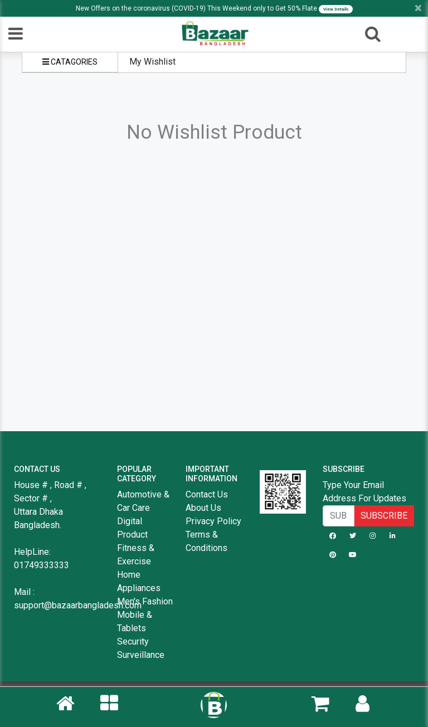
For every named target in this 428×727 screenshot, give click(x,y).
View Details (335, 9)
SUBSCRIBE (384, 515)
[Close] (418, 8)
